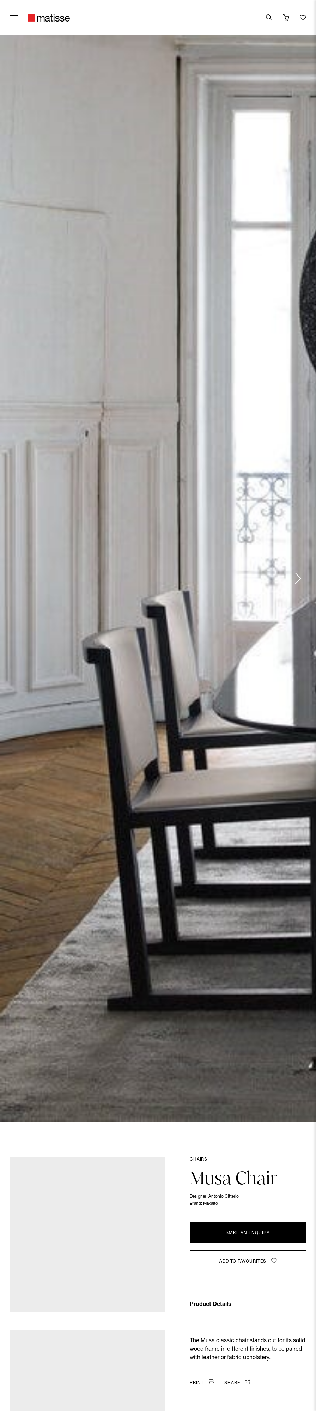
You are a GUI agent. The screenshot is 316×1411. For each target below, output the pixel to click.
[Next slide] (297, 578)
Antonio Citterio (223, 1196)
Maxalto (210, 1204)
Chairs (198, 1159)
